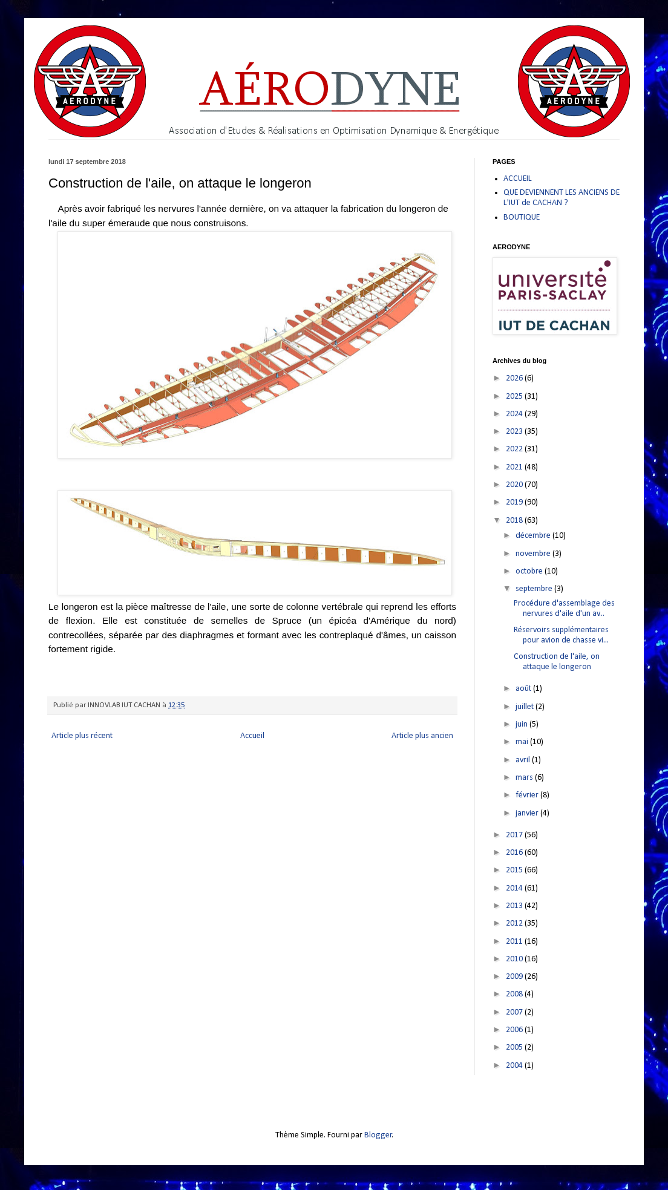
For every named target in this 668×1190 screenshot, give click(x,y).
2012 (515, 923)
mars (525, 777)
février (528, 795)
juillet (525, 706)
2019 (515, 502)
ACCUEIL (517, 178)
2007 (515, 1012)
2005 (515, 1047)
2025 (515, 396)
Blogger (378, 1135)
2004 (515, 1065)
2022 (515, 449)
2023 (515, 431)
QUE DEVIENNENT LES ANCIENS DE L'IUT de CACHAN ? (561, 198)
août (524, 688)
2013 (515, 905)
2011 (515, 941)
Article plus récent (82, 735)
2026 (515, 378)
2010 (515, 959)
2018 (515, 520)
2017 (515, 835)
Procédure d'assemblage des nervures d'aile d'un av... (564, 608)
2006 (515, 1030)
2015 (515, 870)
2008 (515, 994)
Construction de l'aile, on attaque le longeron (557, 662)
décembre (534, 535)
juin (522, 724)
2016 (515, 852)
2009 (515, 976)
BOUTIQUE (521, 217)
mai (523, 742)
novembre (534, 553)
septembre (535, 588)
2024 (515, 414)
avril (524, 760)
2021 (515, 467)
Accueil (252, 735)
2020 (515, 484)
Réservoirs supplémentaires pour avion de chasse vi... (561, 635)
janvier (528, 813)
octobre (530, 571)
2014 (515, 888)
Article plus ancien (422, 735)
